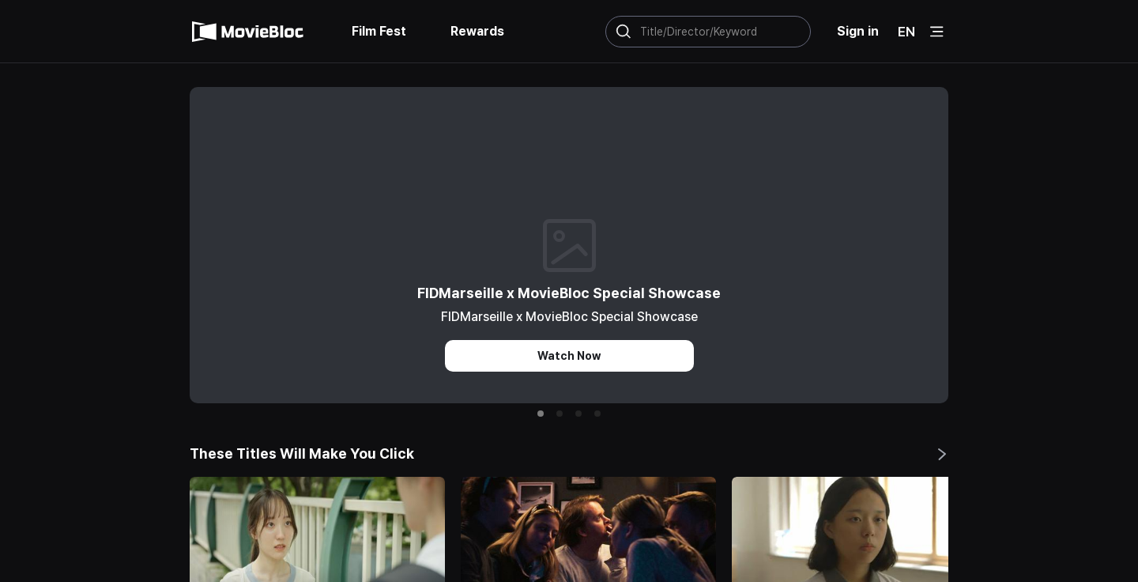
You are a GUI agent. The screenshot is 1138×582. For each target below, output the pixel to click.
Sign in (858, 31)
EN (906, 32)
